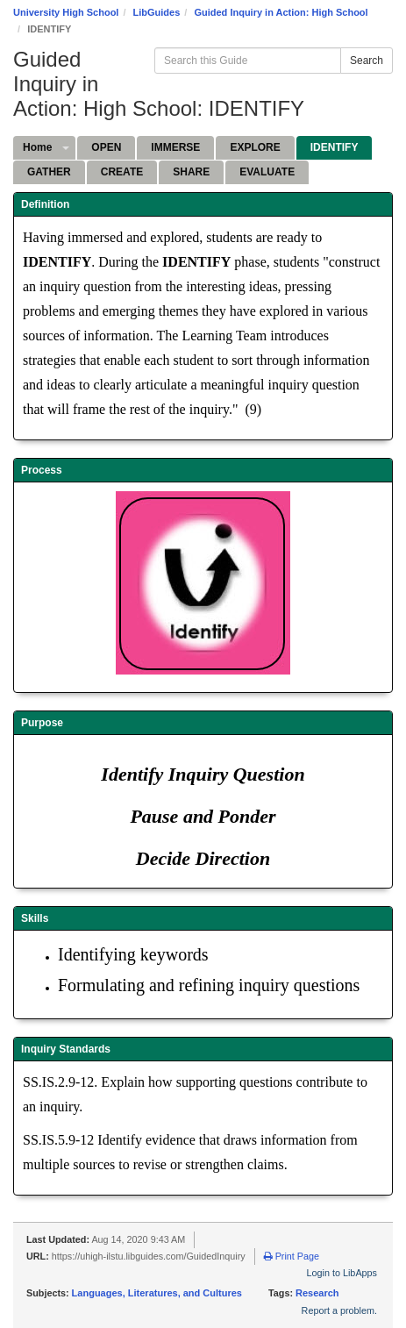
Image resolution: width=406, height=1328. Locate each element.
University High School (65, 12)
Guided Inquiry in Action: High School (280, 12)
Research (317, 1293)
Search (366, 60)
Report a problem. (339, 1310)
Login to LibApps (342, 1272)
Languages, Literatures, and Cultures (157, 1293)
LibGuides (157, 12)
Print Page (291, 1256)
